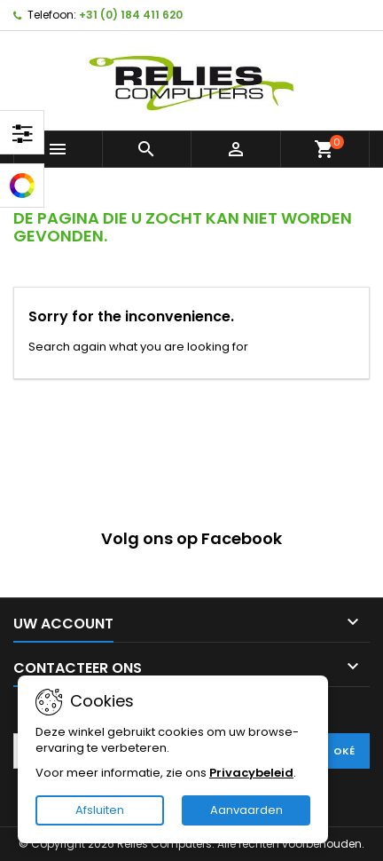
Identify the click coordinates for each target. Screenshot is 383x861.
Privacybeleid (251, 772)
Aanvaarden (246, 810)
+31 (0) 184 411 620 (131, 14)
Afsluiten (99, 810)
